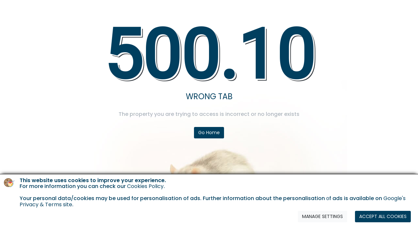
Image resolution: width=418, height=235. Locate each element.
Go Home (209, 132)
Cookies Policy (145, 186)
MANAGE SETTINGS (322, 216)
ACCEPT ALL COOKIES (383, 216)
